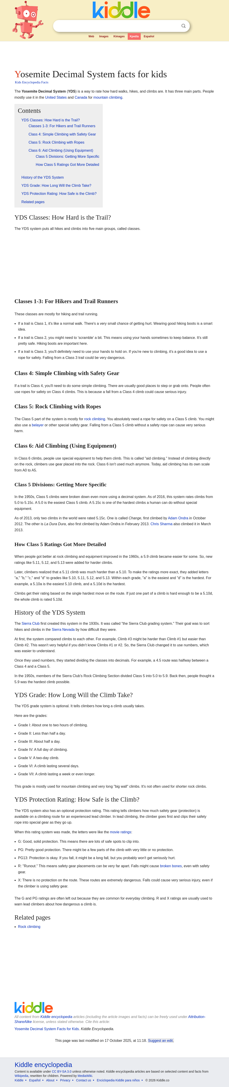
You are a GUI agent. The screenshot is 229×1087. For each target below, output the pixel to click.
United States (56, 97)
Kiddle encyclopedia (56, 1017)
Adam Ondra (178, 518)
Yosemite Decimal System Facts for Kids (47, 1029)
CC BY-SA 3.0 (61, 1071)
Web (91, 36)
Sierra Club (31, 623)
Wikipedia (21, 1076)
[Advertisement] (114, 54)
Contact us (83, 1080)
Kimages (119, 36)
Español (149, 36)
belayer (37, 425)
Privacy (65, 1080)
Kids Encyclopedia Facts (31, 82)
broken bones (171, 866)
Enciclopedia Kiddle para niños (118, 1080)
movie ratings (120, 832)
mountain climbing (107, 97)
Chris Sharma (162, 524)
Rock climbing (29, 927)
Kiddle (19, 1080)
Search (183, 26)
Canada (81, 97)
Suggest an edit (160, 1041)
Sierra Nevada (63, 629)
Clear (174, 26)
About (50, 1080)
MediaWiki (85, 1076)
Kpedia (134, 36)
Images (103, 36)
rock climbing (94, 419)
